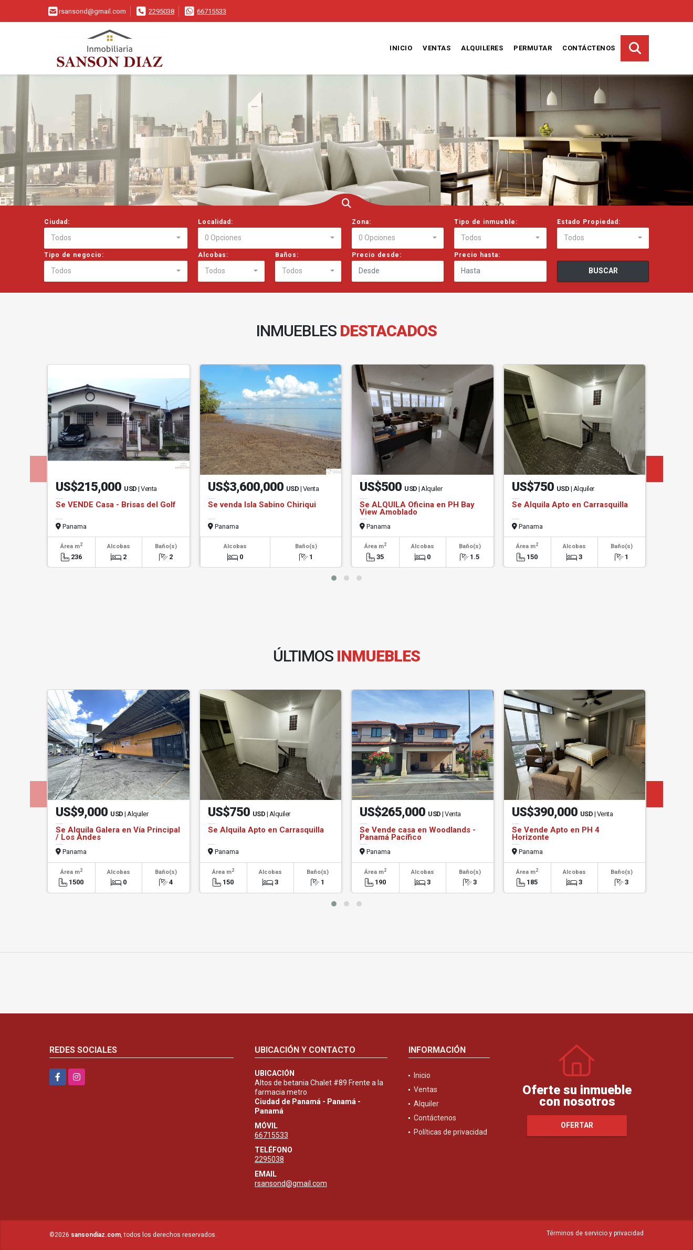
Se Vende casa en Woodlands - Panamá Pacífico (418, 833)
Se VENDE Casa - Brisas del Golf (116, 504)
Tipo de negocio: (74, 255)
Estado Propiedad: (589, 222)
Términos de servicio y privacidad (595, 1233)
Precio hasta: (477, 255)
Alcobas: (213, 255)
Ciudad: (57, 222)
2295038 (161, 11)
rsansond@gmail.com (291, 1183)
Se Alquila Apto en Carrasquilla (570, 504)
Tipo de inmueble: (486, 222)
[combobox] (115, 238)
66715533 (211, 11)
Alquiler (426, 1103)
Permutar (532, 48)
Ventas (436, 48)
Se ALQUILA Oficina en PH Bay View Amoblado (417, 508)
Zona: (361, 222)
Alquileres (482, 48)
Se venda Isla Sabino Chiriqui (262, 504)
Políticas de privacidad (450, 1132)
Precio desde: (377, 255)
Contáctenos (588, 48)
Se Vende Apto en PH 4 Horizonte (556, 833)
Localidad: (215, 222)
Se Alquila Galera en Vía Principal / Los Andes (118, 833)
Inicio (401, 48)
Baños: (287, 255)
